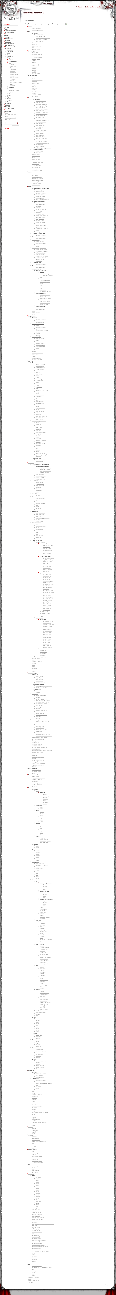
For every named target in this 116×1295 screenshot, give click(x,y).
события (34, 68)
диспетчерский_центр (41, 249)
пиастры (34, 86)
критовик (38, 500)
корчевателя (43, 910)
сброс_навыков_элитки (38, 760)
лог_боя (38, 519)
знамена (42, 825)
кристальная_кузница (48, 275)
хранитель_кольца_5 (41, 417)
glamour (38, 718)
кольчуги (45, 799)
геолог (33, 1091)
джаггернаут (39, 387)
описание (34, 668)
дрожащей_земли (44, 949)
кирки (37, 867)
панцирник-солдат (40, 461)
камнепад (45, 627)
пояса (41, 818)
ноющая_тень (39, 396)
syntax (33, 1275)
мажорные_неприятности (42, 120)
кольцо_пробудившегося (38, 57)
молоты (38, 871)
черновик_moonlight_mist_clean (40, 1246)
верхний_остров (40, 191)
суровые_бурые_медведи (42, 143)
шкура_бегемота (47, 606)
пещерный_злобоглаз (37, 30)
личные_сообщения (41, 479)
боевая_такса (39, 676)
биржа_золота (35, 740)
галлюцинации (47, 623)
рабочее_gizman (36, 1230)
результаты (35, 1159)
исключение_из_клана (37, 178)
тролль (37, 409)
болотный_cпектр (40, 367)
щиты (41, 834)
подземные (38, 1057)
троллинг (34, 1146)
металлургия (35, 1102)
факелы (38, 1090)
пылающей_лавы (44, 959)
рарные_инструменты (41, 710)
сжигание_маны (47, 603)
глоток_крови (46, 582)
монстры (38, 341)
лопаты (38, 870)
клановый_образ (40, 726)
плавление (46, 644)
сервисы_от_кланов (37, 1232)
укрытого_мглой (44, 963)
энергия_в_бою (40, 41)
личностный (35, 1130)
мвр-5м (37, 437)
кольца (45, 797)
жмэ (37, 524)
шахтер (34, 1123)
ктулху (37, 392)
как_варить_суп (40, 117)
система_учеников (44, 472)
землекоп (34, 1098)
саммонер (38, 442)
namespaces (70, 24)
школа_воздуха (43, 652)
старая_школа (46, 568)
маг (37, 501)
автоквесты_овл (36, 154)
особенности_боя (40, 345)
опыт (37, 534)
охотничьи (38, 1056)
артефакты (38, 697)
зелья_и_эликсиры (40, 115)
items (33, 1167)
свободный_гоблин (40, 443)
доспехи (45, 794)
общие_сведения (40, 1077)
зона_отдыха (43, 296)
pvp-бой (34, 72)
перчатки (45, 802)
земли (44, 888)
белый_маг (13, 66)
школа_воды (43, 650)
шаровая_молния (47, 647)
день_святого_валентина (38, 778)
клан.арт (38, 708)
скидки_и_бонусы (36, 762)
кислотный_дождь (47, 629)
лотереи (34, 356)
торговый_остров (40, 198)
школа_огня (42, 655)
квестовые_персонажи (37, 162)
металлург (34, 1104)
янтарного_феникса (44, 917)
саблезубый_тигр (40, 403)
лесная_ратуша (40, 118)
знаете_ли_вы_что (36, 1212)
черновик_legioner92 (37, 1243)
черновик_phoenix (36, 1248)
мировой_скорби (14, 77)
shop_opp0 (38, 1201)
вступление (35, 175)
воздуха (45, 886)
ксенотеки (34, 81)
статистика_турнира (37, 1161)
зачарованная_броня (48, 584)
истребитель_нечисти (37, 160)
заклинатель (35, 1096)
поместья (34, 755)
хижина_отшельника (41, 223)
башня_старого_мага (45, 278)
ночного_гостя (43, 955)
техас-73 (38, 450)
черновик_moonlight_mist (38, 1245)
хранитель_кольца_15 (41, 453)
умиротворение (47, 645)
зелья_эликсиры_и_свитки (42, 702)
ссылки (37, 492)
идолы (37, 329)
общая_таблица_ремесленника (43, 1083)
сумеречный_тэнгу (40, 408)
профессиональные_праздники (40, 1112)
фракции (34, 70)
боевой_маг (13, 69)
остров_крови (35, 65)
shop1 (37, 1191)
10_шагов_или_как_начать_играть (40, 1251)
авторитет (34, 76)
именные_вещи (40, 707)
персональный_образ (37, 752)
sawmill (37, 1190)
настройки (38, 487)
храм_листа (39, 227)
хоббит (37, 412)
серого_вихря (43, 962)
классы (34, 663)
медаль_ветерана (36, 165)
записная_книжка (40, 477)
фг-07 (37, 451)
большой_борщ (40, 102)
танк (37, 505)
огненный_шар (47, 634)
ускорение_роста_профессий (39, 1122)
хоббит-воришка (40, 146)
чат (33, 1233)
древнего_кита (43, 909)
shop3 (37, 1198)
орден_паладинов (47, 551)
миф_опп (11, 92)
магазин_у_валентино (41, 209)
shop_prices (35, 1172)
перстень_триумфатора (45, 841)
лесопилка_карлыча (41, 257)
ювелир (34, 1125)
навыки (37, 530)
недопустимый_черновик (38, 1217)
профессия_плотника (41, 138)
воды (44, 884)
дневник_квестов (40, 474)
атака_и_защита (36, 658)
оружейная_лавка (44, 304)
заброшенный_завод (41, 253)
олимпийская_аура (36, 1106)
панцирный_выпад (48, 590)
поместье (38, 212)
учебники (38, 1044)
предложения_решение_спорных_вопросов (43, 1224)
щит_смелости (47, 608)
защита (38, 527)
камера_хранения (36, 1144)
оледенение (46, 635)
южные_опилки (39, 232)
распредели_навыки (41, 139)
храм (41, 288)
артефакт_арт (35, 1138)
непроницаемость (47, 587)
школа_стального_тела (45, 291)
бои (33, 1151)
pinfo (33, 1169)
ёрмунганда (42, 918)
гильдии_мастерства (41, 202)
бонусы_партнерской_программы (48, 467)
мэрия (41, 283)
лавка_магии (43, 299)
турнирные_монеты (37, 94)
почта (41, 285)
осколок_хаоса (35, 83)
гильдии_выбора (44, 611)
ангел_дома (35, 52)
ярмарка (34, 766)
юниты (37, 349)
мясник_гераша (40, 395)
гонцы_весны (35, 776)
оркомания (38, 128)
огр (36, 398)
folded (33, 1254)
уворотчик (38, 508)
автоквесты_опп (36, 156)
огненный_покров (47, 632)
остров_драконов (36, 28)
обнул (37, 532)
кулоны (45, 800)
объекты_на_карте (40, 343)
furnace (37, 1182)
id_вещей (34, 1256)
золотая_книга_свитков (41, 703)
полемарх (34, 44)
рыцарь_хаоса (35, 169)
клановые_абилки (36, 181)
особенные (38, 1036)
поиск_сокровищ (40, 133)
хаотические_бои (36, 46)
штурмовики (46, 571)
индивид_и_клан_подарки (42, 721)
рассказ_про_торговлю (41, 141)
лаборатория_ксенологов (42, 256)
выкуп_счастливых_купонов (43, 700)
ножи (41, 831)
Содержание (29, 20)
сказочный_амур (36, 783)
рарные (38, 1064)
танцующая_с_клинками (16, 82)
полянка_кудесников (41, 211)
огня (44, 889)
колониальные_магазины (42, 330)
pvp (33, 1148)
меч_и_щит (46, 563)
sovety (33, 1272)
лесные (38, 1052)
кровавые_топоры (47, 561)
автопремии (35, 173)
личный (38, 692)
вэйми (37, 375)
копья (41, 828)
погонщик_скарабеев (41, 440)
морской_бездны (44, 954)
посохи (37, 1028)
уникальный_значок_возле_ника (44, 736)
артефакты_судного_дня (42, 699)
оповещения (39, 490)
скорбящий (38, 445)
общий (33, 1133)
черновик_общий (36, 1238)
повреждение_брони (48, 592)
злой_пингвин (39, 679)
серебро (34, 89)
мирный (34, 1132)
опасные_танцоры (48, 550)
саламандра (39, 404)
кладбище (38, 206)
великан (38, 370)
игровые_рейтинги (36, 770)
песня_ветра (46, 640)
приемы (41, 616)
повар (33, 1111)
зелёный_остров (40, 194)
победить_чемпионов (41, 130)
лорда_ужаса (43, 952)
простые (38, 1038)
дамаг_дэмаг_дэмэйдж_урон (39, 1141)
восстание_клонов (40, 107)
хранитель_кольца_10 (41, 416)
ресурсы (38, 348)
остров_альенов (36, 312)
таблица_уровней (40, 503)
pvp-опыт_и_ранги (36, 73)
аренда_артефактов (41, 695)
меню (33, 665)
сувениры (38, 1086)
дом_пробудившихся (45, 280)
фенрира (42, 915)
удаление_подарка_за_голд (43, 734)
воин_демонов (39, 374)
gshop (37, 1183)
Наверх (107, 1284)
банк (41, 277)
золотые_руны (39, 705)
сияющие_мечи (47, 566)
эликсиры (38, 1046)
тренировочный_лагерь (38, 1162)
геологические (39, 1049)
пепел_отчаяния (47, 639)
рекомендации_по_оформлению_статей (42, 1267)
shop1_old (38, 1193)
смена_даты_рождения (41, 729)
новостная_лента (36, 771)
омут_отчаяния (47, 637)
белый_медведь (40, 366)
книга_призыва (39, 1075)
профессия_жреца (40, 136)
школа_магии (43, 290)
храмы (37, 246)
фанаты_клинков (47, 569)
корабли (38, 332)
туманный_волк (40, 411)
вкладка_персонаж (40, 513)
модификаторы (39, 529)
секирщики (46, 564)
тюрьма (38, 244)
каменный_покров (47, 626)
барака (41, 907)
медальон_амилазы (41, 122)
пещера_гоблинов (40, 346)
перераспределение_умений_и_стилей (42, 750)
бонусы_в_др (35, 742)
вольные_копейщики (48, 558)
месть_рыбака (39, 123)
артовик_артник (36, 1140)
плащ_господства (44, 842)
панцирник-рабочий (41, 459)
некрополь (38, 320)
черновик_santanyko (37, 1249)
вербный (42, 946)
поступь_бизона (47, 595)
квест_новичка (35, 164)
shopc (37, 1204)
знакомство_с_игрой (37, 1214)
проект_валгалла (47, 555)
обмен (33, 666)
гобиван (38, 382)
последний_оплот (40, 214)
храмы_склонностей (41, 225)
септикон (34, 67)
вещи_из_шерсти (44, 837)
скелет (37, 406)
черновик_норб (36, 1237)
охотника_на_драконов (45, 957)
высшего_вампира (44, 947)
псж (33, 669)
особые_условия (36, 749)
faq (33, 1269)
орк (36, 400)
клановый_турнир (36, 183)
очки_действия (39, 535)
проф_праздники (36, 167)
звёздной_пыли (14, 74)
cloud (33, 1253)
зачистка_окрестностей (41, 114)
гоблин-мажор (39, 383)
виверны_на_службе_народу (43, 106)
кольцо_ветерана (44, 839)
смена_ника (39, 731)
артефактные (12, 88)
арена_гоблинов (36, 159)
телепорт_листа (40, 259)
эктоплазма (35, 96)
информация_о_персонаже (42, 518)
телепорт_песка (40, 220)
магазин (34, 62)
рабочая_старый (36, 1228)
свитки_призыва (40, 1065)
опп (9, 93)
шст (33, 47)
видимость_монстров (41, 1073)
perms (37, 1188)
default (37, 1180)
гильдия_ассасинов (48, 545)
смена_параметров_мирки (38, 763)
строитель (34, 1115)
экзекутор (12, 85)
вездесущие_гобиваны (41, 104)
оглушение (46, 589)
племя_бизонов (47, 553)
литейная (38, 207)
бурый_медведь (40, 369)
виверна (38, 372)
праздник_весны (40, 135)
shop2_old (38, 1196)
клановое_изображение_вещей (43, 724)
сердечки (34, 88)
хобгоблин (38, 414)
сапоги (41, 820)
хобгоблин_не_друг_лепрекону (43, 148)
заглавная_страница (14, 90)
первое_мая (35, 781)
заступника (42, 951)
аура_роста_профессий (38, 739)
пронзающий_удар (48, 597)
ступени (34, 1117)
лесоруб (34, 1101)
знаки (33, 55)
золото (33, 78)
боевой (34, 1128)
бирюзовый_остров (40, 189)
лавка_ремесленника (45, 301)
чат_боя (38, 495)
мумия (37, 393)
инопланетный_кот (40, 682)
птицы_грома (43, 912)
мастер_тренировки (37, 1156)
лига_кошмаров (47, 548)
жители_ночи (46, 547)
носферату (13, 79)
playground (34, 1262)
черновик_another (36, 1241)
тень (11, 84)
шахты (37, 230)
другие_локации (40, 241)
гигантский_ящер (40, 379)
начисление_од (39, 34)
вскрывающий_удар (48, 581)
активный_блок (47, 574)
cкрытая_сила (46, 610)
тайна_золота (39, 144)
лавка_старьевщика (45, 303)
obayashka (34, 1259)
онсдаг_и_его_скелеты (41, 126)
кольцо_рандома (36, 354)
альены (34, 157)
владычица (13, 72)
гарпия (37, 377)
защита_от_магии (36, 745)
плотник (34, 1109)
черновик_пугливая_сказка (38, 1240)
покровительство (47, 593)
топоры (41, 833)
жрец (33, 1093)
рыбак (33, 1114)
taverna (37, 1206)
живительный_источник (41, 251)
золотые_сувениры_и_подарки (39, 747)
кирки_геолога (39, 868)
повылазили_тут (40, 131)
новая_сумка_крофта (41, 125)
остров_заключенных (37, 1219)
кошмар (12, 76)
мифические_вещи (36, 64)
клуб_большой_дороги (49, 560)
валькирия (12, 71)
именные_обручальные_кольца (44, 686)
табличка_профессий (10, 118)
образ (37, 488)
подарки (38, 1178)
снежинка (34, 91)
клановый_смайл (40, 728)
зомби (37, 388)
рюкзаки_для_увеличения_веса (44, 711)
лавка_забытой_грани (45, 298)
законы (34, 1211)
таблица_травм (36, 1119)
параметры (38, 537)
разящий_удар (47, 602)
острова (38, 333)
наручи (41, 815)
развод (33, 671)
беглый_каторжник (40, 364)
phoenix (34, 1261)
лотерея (34, 60)
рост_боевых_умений (41, 39)
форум (33, 773)
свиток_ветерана (40, 713)
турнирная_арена (40, 222)
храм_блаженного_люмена (42, 199)
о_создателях (35, 1220)
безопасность (39, 482)
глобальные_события (37, 353)
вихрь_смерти (46, 579)
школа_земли (43, 653)
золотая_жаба (39, 681)
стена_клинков (47, 605)
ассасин (12, 64)
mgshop (38, 1186)
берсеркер (12, 67)
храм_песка (39, 261)
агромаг (34, 351)
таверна (42, 286)
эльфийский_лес (40, 322)
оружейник (34, 1107)
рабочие (34, 758)
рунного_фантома (44, 960)
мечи (41, 829)
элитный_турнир (36, 49)
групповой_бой (36, 1209)
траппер (34, 1120)
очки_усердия (35, 84)
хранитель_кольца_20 (41, 454)
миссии (37, 340)
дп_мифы (38, 1177)
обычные (38, 1062)
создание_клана (36, 185)
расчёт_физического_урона (43, 38)
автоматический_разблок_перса (40, 737)
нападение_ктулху (36, 358)
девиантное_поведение (42, 109)
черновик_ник (35, 1235)
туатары (42, 913)
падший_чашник (40, 401)
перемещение (39, 151)
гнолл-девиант (39, 380)
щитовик (38, 509)
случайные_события (37, 170)
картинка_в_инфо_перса (42, 723)
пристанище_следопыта (42, 215)
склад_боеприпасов (37, 784)
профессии (38, 152)
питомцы (34, 753)
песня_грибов (46, 642)
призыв (12, 80)
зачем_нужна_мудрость (42, 112)
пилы (37, 875)
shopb (37, 1203)
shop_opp (38, 1199)
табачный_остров (40, 196)
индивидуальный (40, 690)
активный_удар (47, 576)
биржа (33, 311)
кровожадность (36, 59)
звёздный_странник (41, 434)
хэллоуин (34, 786)
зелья (37, 1041)
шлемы (45, 804)
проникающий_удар (48, 598)
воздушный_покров (48, 621)
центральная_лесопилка (42, 228)
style (33, 1274)
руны (37, 1043)
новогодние (39, 1035)
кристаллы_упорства (37, 80)
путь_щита (34, 1225)
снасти (37, 876)
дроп (33, 1143)
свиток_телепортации (41, 715)
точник (37, 506)
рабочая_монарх (36, 1227)
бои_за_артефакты (37, 42)
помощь (7, 116)
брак (33, 660)
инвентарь (38, 516)
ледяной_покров (47, 631)
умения (37, 539)
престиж (38, 335)
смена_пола (39, 732)
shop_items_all (35, 1170)
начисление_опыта (40, 36)
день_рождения (40, 484)
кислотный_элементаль (42, 390)
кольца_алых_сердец (41, 687)
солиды (34, 93)
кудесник (34, 1099)
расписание (35, 1157)
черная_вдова (39, 419)
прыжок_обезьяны (48, 600)
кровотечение (46, 585)
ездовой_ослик (39, 677)
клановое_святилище (37, 180)
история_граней (36, 1216)
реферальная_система (45, 471)
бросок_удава (46, 577)
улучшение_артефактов (38, 765)
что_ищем (7, 119)
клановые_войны (36, 1165)
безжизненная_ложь (41, 101)
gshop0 (37, 1185)
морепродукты (39, 1054)
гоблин (37, 385)
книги (41, 826)
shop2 (37, 1195)
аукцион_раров (36, 1208)
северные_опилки (40, 217)
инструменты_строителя (42, 865)
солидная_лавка (40, 219)
